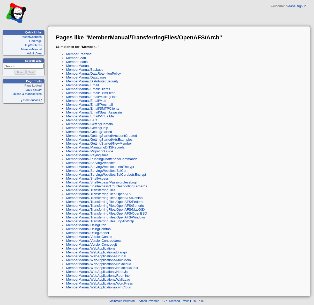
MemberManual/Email (82, 85)
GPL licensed (171, 300)
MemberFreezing (79, 54)
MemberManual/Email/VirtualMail (90, 116)
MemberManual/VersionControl (89, 237)
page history (34, 89)
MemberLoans (77, 62)
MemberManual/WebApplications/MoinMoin (98, 260)
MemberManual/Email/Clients (88, 89)
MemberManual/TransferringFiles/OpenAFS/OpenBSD (106, 213)
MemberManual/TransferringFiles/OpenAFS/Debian (104, 198)
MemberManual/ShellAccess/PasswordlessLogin (102, 182)
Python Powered (149, 300)
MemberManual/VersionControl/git (91, 244)
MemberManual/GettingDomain (89, 124)
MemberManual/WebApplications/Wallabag (98, 279)
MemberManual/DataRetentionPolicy (93, 73)
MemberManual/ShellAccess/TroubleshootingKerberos (106, 186)
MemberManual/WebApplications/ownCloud (98, 287)
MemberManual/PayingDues (87, 155)
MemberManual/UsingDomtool (88, 229)
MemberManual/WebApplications (90, 248)
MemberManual (31, 49)
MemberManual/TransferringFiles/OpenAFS (98, 194)
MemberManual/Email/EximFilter (90, 93)
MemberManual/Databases (86, 77)
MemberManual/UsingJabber (87, 233)
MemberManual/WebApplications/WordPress (99, 283)
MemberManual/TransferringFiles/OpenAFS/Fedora (104, 202)
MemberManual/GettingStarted (89, 132)
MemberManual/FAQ (81, 120)
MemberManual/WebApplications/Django (96, 252)
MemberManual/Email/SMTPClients (92, 108)
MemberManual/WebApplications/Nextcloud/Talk (102, 268)
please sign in (296, 6)
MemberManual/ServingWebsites (91, 163)
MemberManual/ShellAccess (87, 178)
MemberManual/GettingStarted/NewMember (99, 143)
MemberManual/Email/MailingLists (91, 97)
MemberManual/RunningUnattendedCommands (101, 159)
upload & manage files (27, 93)
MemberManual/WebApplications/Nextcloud (98, 264)
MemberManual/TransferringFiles (90, 190)
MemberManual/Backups (84, 70)
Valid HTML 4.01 (194, 300)
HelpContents (33, 45)
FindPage (35, 40)
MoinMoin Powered (122, 300)
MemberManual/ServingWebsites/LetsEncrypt (100, 167)
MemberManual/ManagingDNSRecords (95, 147)
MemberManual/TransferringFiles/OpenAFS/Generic (105, 206)
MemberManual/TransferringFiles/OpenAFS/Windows (106, 217)
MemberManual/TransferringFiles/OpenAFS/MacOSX (105, 209)
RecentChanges (31, 36)
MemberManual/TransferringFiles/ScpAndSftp (100, 221)
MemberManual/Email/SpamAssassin (94, 112)
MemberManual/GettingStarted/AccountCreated (101, 136)
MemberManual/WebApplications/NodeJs (97, 272)
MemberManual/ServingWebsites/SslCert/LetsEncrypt (106, 174)
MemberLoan (76, 58)
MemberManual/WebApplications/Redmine (98, 276)
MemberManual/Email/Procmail (89, 105)
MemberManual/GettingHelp (87, 128)
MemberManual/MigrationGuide (89, 151)
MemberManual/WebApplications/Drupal (96, 256)
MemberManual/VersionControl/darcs (94, 241)
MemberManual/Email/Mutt (86, 101)
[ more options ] (31, 100)
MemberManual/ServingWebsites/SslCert (97, 171)
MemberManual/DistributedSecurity (92, 81)
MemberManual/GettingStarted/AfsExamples (99, 139)
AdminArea (34, 53)
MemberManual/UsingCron (86, 225)
